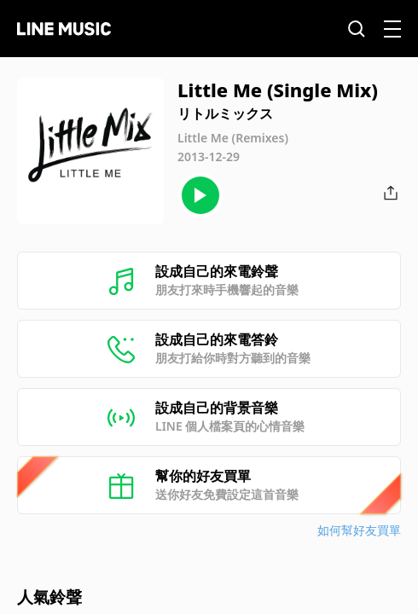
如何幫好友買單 (359, 530)
